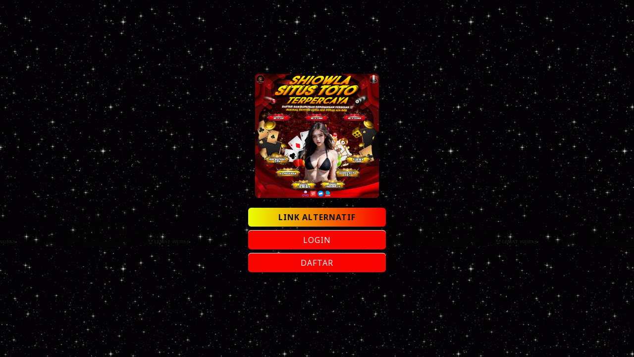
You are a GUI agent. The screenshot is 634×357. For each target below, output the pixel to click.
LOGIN (317, 240)
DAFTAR (317, 262)
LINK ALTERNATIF (317, 217)
